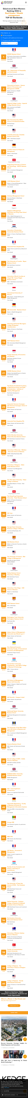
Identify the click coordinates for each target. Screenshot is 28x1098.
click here (6, 1087)
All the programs (7, 35)
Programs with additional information (13, 38)
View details (10, 61)
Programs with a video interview (11, 40)
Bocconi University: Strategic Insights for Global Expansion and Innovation (14, 1044)
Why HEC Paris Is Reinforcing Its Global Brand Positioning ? (14, 1061)
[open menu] (26, 2)
